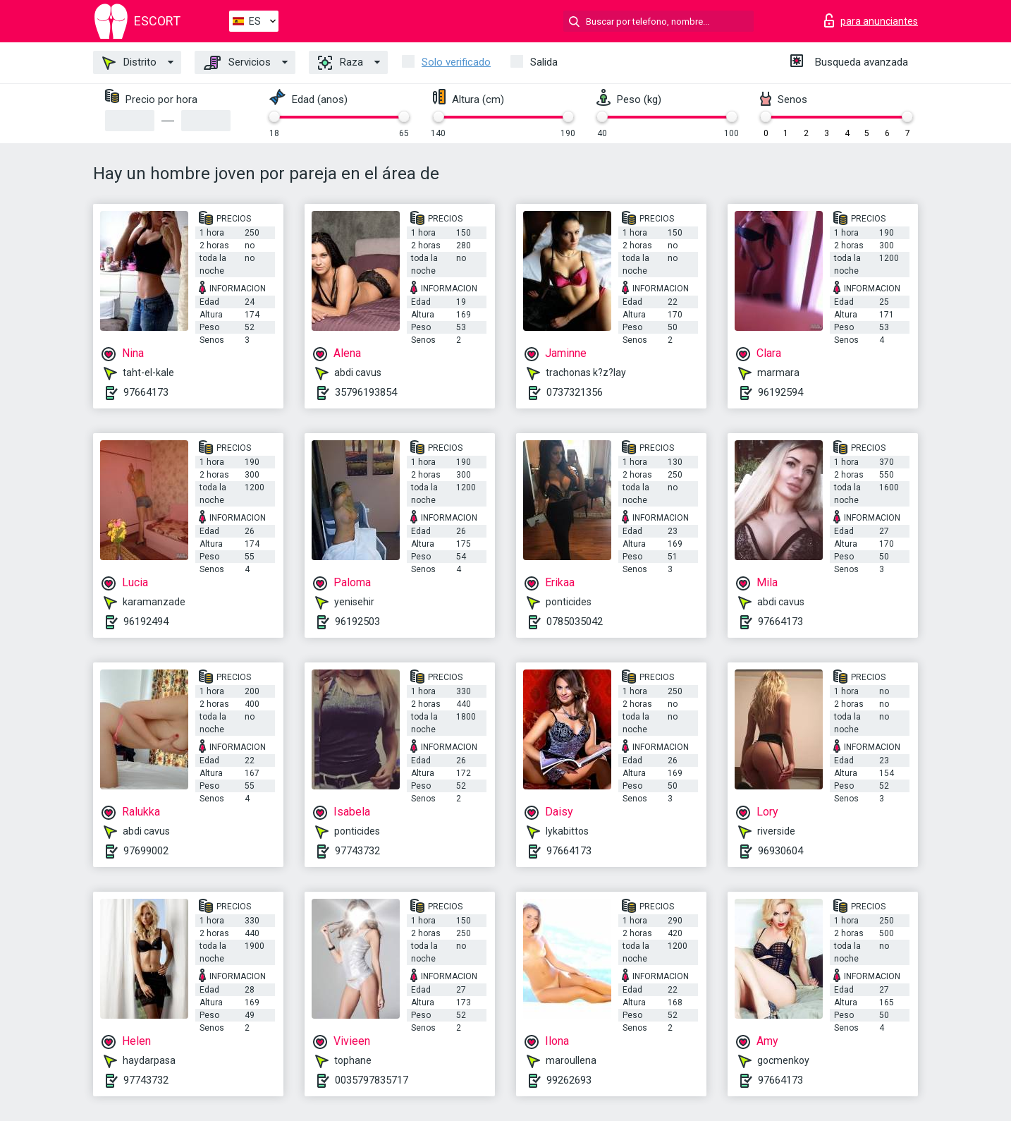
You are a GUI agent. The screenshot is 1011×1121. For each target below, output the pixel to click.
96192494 (145, 621)
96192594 (780, 392)
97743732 (357, 850)
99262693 (569, 1080)
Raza (340, 63)
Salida (544, 62)
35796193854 (366, 392)
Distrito (129, 63)
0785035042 (574, 621)
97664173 (145, 392)
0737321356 (574, 392)
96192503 (357, 621)
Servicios (237, 63)
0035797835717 (371, 1080)
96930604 (780, 850)
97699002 (145, 850)
